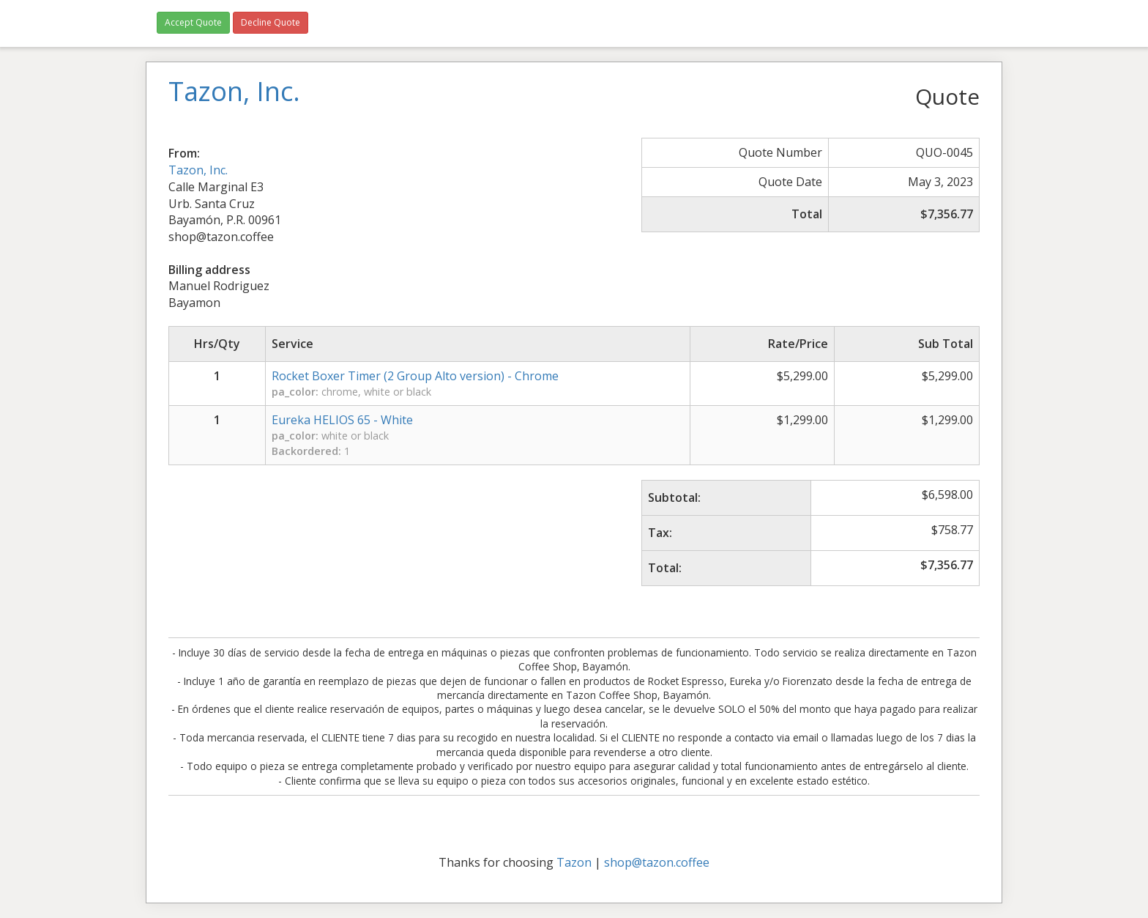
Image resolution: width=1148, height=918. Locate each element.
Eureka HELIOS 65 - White (342, 420)
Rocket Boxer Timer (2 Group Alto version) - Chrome (415, 376)
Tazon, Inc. (198, 170)
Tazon (574, 862)
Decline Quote (270, 22)
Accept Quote (193, 22)
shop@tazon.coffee (656, 862)
